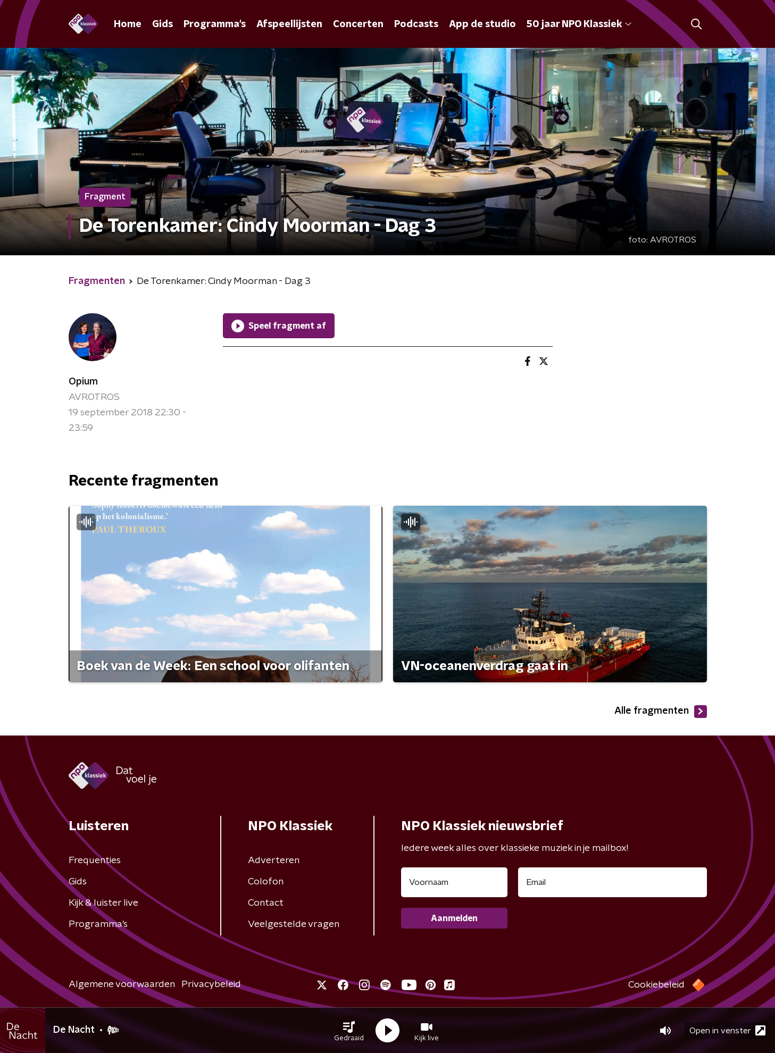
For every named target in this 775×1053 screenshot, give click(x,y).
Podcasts (416, 24)
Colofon (266, 882)
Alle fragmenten (660, 711)
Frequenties (95, 860)
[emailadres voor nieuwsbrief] (612, 882)
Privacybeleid (211, 984)
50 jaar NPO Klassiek (579, 24)
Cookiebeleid (656, 985)
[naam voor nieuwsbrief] (454, 882)
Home (127, 24)
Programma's (215, 24)
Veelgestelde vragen (293, 924)
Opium (83, 382)
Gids (162, 24)
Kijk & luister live (103, 903)
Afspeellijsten (289, 24)
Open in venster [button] (727, 1030)
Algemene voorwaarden (122, 984)
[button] (349, 1031)
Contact (266, 903)
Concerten (358, 24)
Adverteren (273, 860)
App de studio (482, 24)
